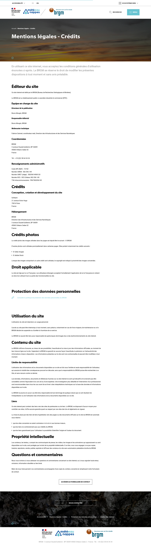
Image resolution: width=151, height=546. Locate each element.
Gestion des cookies (107, 517)
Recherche (115, 12)
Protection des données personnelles (83, 517)
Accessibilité (18, 3)
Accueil (14, 28)
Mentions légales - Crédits (58, 517)
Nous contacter (75, 503)
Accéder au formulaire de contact (75, 482)
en (38, 3)
